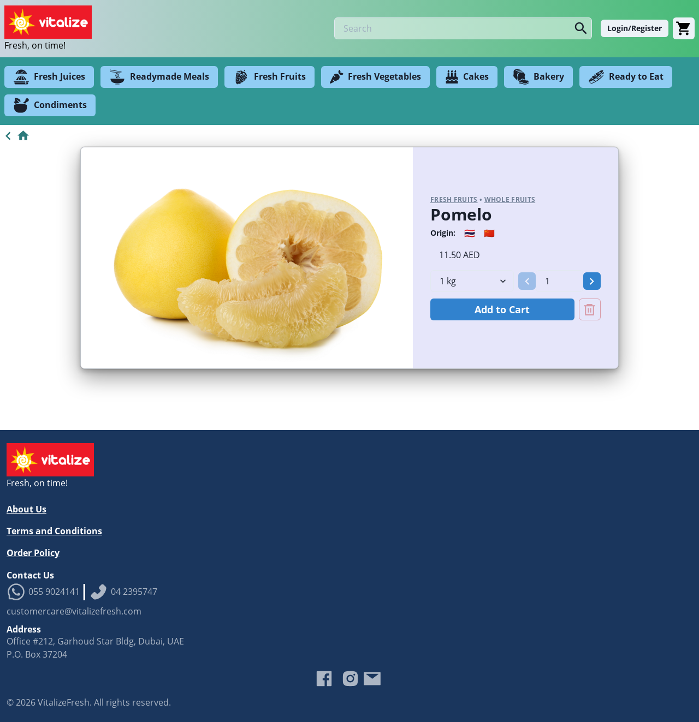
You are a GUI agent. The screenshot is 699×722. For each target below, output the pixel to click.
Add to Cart (502, 309)
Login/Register (634, 28)
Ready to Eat (626, 77)
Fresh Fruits (269, 77)
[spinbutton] (559, 281)
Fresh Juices (49, 77)
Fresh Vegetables (375, 76)
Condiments (50, 105)
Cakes (467, 76)
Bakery (538, 77)
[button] (527, 281)
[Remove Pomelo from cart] (590, 309)
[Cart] (684, 28)
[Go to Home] (15, 136)
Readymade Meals (159, 77)
